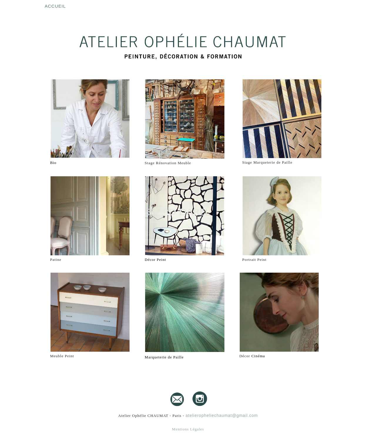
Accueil (55, 6)
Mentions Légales (188, 429)
